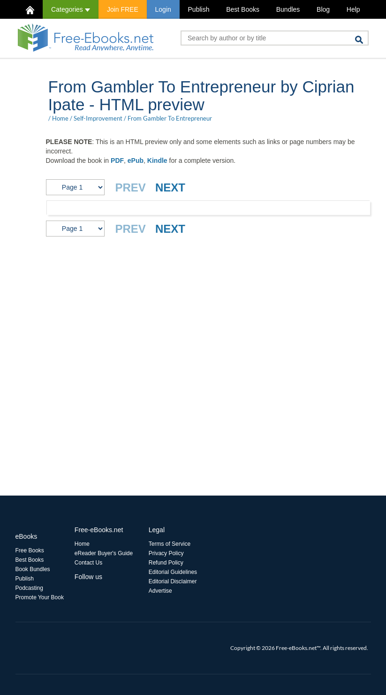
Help (353, 9)
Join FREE (122, 9)
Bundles (288, 9)
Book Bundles (32, 569)
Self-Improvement (98, 118)
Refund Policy (166, 562)
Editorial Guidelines (173, 572)
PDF (117, 160)
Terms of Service (169, 544)
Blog (323, 9)
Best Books (242, 9)
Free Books (29, 550)
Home (60, 118)
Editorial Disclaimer (173, 581)
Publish (199, 9)
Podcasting (29, 588)
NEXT (170, 187)
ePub (136, 160)
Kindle (157, 160)
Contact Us (88, 562)
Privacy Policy (166, 553)
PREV (130, 187)
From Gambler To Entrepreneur (170, 118)
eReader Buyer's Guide (104, 553)
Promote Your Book (39, 597)
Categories (70, 9)
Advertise (160, 591)
